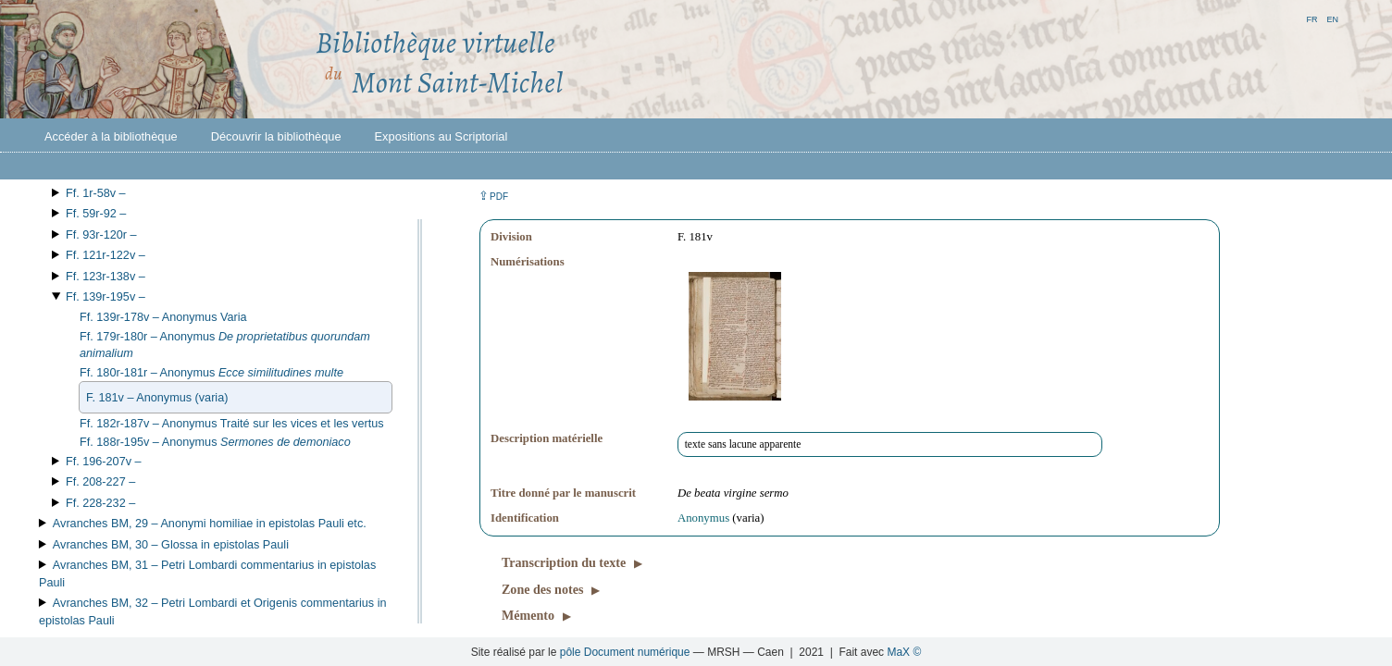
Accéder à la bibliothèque (111, 136)
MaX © (904, 652)
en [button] (1332, 18)
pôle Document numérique (625, 652)
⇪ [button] (493, 196)
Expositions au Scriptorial (441, 136)
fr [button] (1311, 18)
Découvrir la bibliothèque (276, 136)
